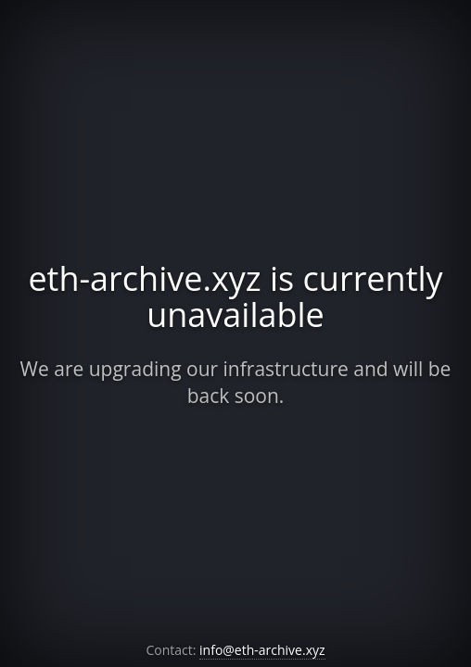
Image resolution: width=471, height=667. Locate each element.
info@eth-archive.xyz (262, 650)
